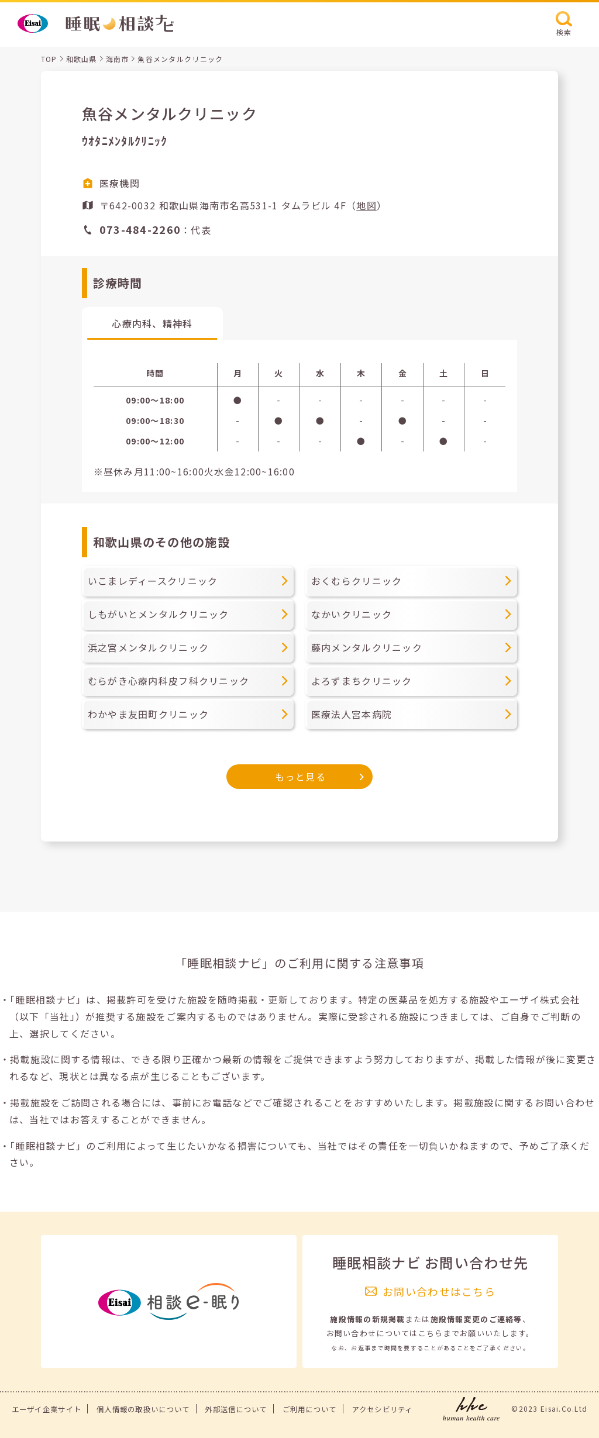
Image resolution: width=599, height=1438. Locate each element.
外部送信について (236, 1409)
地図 (366, 205)
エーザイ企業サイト (47, 1409)
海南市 (117, 59)
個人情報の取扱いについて (143, 1409)
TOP (49, 59)
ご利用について (310, 1409)
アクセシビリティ (382, 1409)
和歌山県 (81, 59)
